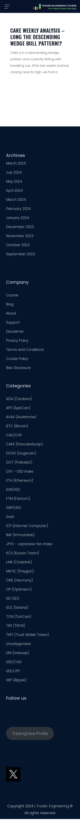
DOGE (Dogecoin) (21, 454)
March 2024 (16, 200)
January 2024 (17, 218)
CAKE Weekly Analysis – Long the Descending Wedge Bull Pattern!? (37, 36)
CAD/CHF (14, 436)
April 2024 (14, 191)
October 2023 (18, 246)
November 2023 (19, 236)
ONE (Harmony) (19, 581)
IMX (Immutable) (20, 535)
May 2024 (14, 182)
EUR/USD (13, 490)
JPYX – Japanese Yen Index (29, 545)
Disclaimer (15, 332)
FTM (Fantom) (18, 499)
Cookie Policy (17, 359)
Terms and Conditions (25, 350)
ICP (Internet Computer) (27, 526)
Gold (10, 517)
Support (13, 323)
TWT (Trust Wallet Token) (27, 635)
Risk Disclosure (18, 368)
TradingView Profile (30, 734)
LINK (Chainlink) (19, 563)
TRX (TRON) (15, 626)
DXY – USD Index (19, 472)
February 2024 (18, 209)
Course (12, 296)
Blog (9, 305)
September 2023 (20, 255)
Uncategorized (18, 644)
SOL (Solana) (17, 608)
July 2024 (14, 173)
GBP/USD (13, 508)
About (11, 314)
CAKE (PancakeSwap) (24, 445)
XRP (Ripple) (16, 681)
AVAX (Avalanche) (21, 418)
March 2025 (16, 164)
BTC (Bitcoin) (17, 427)
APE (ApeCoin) (18, 408)
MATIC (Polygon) (20, 572)
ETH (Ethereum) (19, 481)
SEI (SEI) (12, 599)
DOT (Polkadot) (19, 463)
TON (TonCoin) (18, 617)
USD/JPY (13, 672)
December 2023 (20, 227)
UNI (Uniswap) (17, 653)
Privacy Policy (17, 341)
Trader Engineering (52, 807)
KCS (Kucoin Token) (22, 554)
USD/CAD (14, 663)
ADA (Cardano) (19, 399)
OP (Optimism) (19, 590)
